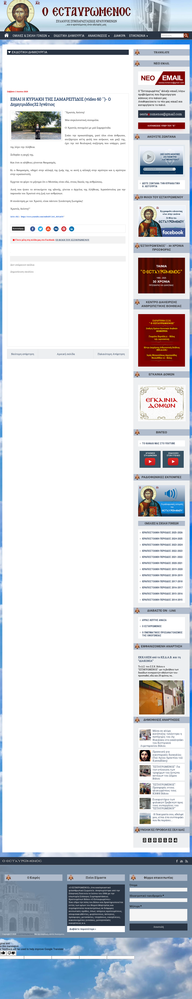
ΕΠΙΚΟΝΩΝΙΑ (138, 36)
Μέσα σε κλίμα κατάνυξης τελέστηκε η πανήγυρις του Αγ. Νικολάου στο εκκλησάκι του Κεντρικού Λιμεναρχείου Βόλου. (161, 738)
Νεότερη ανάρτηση (22, 354)
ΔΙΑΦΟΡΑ (119, 36)
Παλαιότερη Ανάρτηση (111, 354)
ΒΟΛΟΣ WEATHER (33, 896)
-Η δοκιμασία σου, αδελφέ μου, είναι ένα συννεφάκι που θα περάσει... (168, 817)
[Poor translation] (11, 953)
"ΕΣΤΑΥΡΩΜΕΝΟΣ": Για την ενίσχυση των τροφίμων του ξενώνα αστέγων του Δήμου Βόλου (166, 772)
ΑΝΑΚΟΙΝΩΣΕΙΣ (99, 36)
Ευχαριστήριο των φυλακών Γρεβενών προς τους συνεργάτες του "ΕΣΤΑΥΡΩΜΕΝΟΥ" (168, 804)
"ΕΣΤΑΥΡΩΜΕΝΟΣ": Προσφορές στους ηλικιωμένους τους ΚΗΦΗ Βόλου (164, 789)
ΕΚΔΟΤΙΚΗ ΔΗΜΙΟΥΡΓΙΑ (69, 36)
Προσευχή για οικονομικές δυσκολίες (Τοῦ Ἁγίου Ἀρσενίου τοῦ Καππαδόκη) (168, 756)
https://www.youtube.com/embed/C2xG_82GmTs (42, 216)
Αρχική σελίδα (66, 354)
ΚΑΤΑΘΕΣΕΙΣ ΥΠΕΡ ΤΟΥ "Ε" (161, 126)
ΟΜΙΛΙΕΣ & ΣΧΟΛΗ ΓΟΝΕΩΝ (31, 36)
